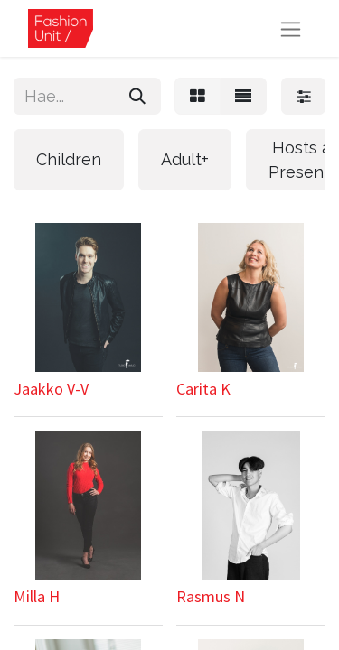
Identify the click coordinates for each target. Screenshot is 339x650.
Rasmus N (210, 596)
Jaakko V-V (51, 388)
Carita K (203, 388)
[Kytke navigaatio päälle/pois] (290, 28)
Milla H (37, 596)
